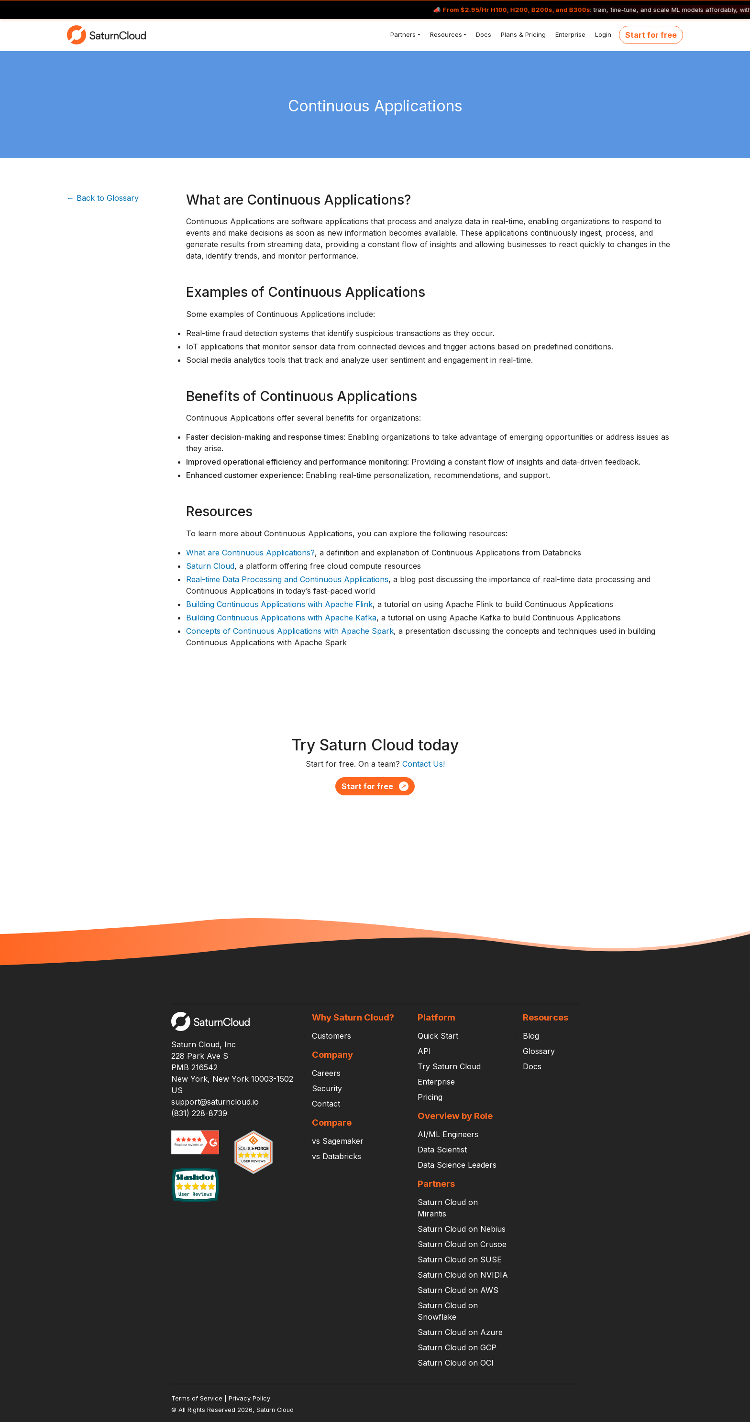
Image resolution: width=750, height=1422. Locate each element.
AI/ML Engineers (448, 1134)
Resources (445, 34)
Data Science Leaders (457, 1165)
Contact (326, 1103)
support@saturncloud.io (215, 1102)
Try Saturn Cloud (449, 1066)
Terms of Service (196, 1398)
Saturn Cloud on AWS (458, 1290)
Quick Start (438, 1036)
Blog (531, 1036)
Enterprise (569, 34)
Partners (402, 34)
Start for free (651, 35)
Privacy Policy (249, 1398)
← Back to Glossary (102, 198)
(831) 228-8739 (199, 1113)
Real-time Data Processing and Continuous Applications (287, 579)
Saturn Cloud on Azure (460, 1332)
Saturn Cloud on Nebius (462, 1229)
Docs (482, 34)
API (424, 1051)
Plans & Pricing (522, 34)
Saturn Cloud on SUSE (460, 1259)
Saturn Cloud (210, 566)
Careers (326, 1073)
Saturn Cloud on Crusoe (462, 1244)
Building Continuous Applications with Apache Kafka (281, 617)
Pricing (430, 1097)
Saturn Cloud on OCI (456, 1363)
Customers (331, 1036)
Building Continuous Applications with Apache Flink (279, 604)
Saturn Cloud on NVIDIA (463, 1275)
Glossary (539, 1051)
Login (602, 34)
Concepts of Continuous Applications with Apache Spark (290, 631)
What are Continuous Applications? (250, 552)
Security (327, 1088)
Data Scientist (442, 1149)
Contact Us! (423, 764)
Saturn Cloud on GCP (457, 1347)
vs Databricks (336, 1156)
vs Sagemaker (338, 1141)
